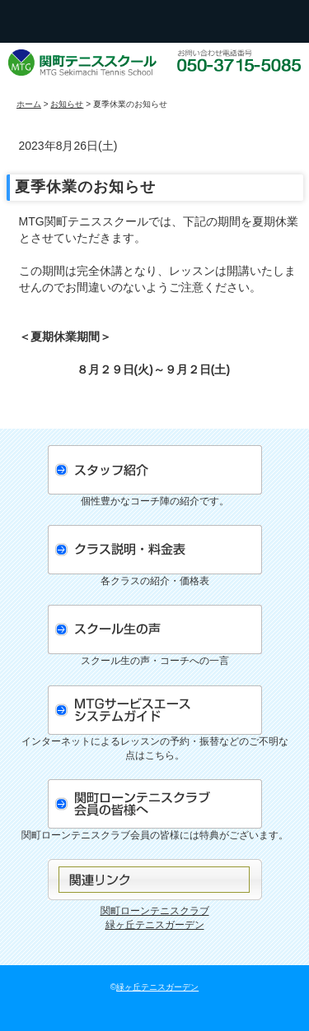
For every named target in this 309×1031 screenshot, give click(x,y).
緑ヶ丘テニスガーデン (154, 925)
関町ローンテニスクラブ (155, 911)
